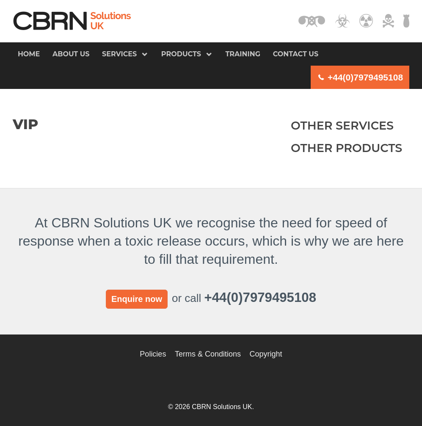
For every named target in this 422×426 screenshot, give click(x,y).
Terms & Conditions (208, 354)
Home (29, 54)
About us (71, 54)
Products (181, 54)
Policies (153, 354)
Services (119, 54)
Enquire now (136, 299)
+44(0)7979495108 (365, 77)
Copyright (266, 354)
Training (242, 54)
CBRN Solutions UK (72, 20)
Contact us (296, 54)
